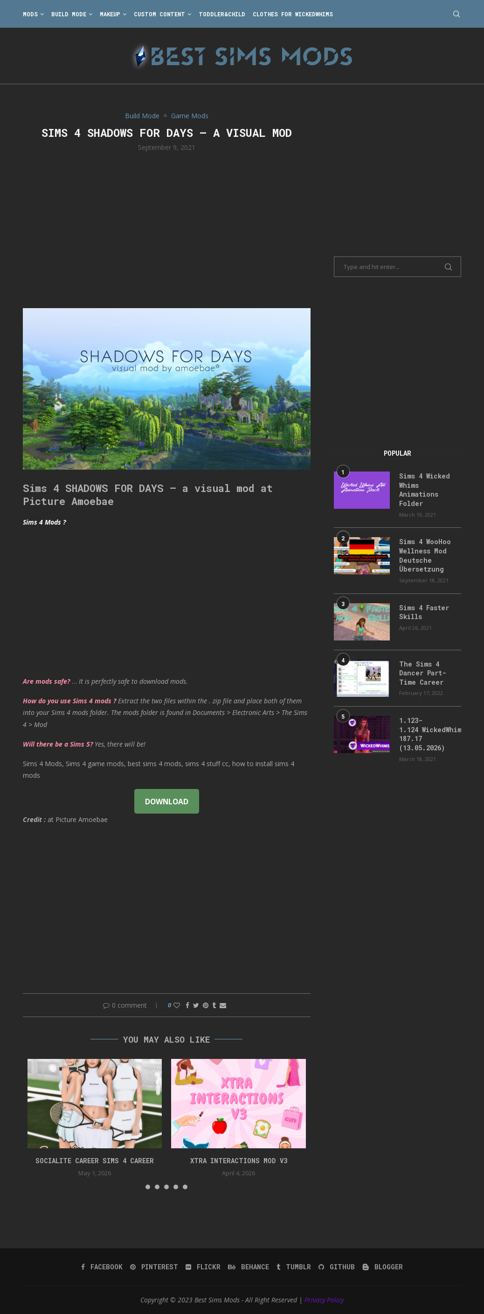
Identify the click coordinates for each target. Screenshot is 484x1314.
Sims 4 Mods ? (44, 522)
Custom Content (159, 14)
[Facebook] (102, 1267)
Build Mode (68, 14)
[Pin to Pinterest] (205, 1005)
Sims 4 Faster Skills (424, 612)
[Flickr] (203, 1267)
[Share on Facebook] (187, 1005)
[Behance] (248, 1267)
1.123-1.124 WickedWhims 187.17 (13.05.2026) (430, 734)
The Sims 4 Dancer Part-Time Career (422, 673)
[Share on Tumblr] (214, 1005)
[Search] (456, 13)
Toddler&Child (222, 14)
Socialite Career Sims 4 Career (94, 1160)
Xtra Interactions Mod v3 (238, 1160)
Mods (30, 14)
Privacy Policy (324, 1299)
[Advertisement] (167, 229)
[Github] (336, 1267)
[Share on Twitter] (196, 1005)
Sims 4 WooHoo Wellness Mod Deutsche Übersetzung (425, 555)
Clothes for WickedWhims (293, 14)
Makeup (110, 14)
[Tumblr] (294, 1267)
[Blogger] (382, 1267)
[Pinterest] (154, 1267)
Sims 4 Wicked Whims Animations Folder (424, 490)
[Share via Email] (223, 1005)
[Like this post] (176, 1005)
